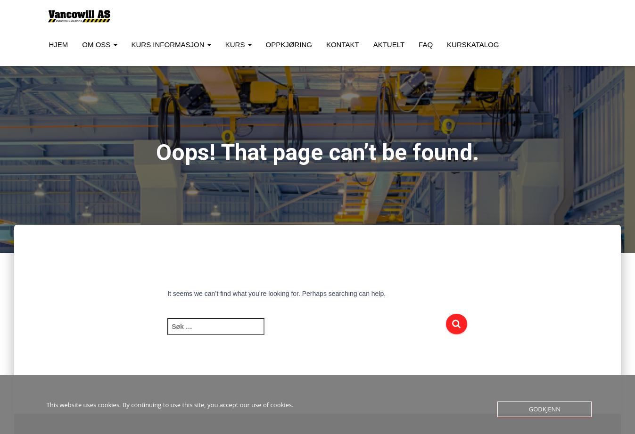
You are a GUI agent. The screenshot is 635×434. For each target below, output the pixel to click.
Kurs (238, 45)
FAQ (426, 45)
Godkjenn (545, 409)
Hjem (58, 45)
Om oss (99, 45)
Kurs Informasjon (171, 45)
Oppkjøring (289, 45)
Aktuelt (388, 45)
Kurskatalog (473, 45)
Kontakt (342, 45)
